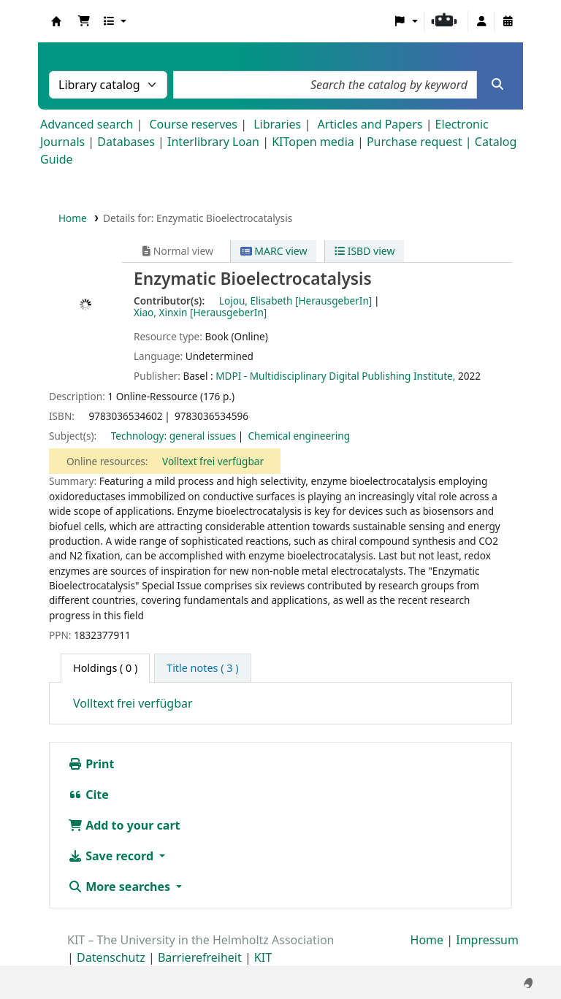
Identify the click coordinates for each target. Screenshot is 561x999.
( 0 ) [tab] (105, 668)
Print (91, 764)
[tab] (202, 668)
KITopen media (313, 142)
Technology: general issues (173, 436)
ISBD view (364, 251)
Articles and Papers (369, 124)
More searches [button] (120, 887)
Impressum (487, 940)
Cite (88, 794)
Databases (126, 142)
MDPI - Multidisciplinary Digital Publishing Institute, (335, 376)
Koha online (56, 21)
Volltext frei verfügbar (213, 461)
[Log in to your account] (481, 21)
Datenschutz (111, 957)
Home (72, 218)
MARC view (274, 251)
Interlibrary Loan (213, 142)
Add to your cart (124, 825)
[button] (84, 21)
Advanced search (86, 124)
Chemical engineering (299, 436)
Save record (112, 856)
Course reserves (193, 124)
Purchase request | (421, 142)
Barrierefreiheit (200, 957)
